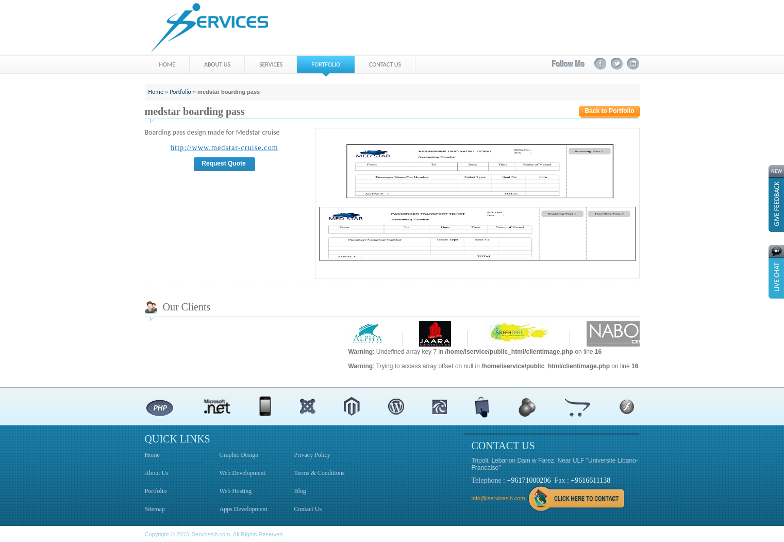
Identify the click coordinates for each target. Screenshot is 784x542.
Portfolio (180, 91)
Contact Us (308, 509)
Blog (300, 491)
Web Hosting (236, 491)
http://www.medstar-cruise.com (224, 148)
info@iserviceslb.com (498, 498)
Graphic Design (239, 454)
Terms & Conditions (319, 473)
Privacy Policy (312, 454)
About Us (157, 473)
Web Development (242, 473)
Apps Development (244, 509)
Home (155, 91)
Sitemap (155, 509)
